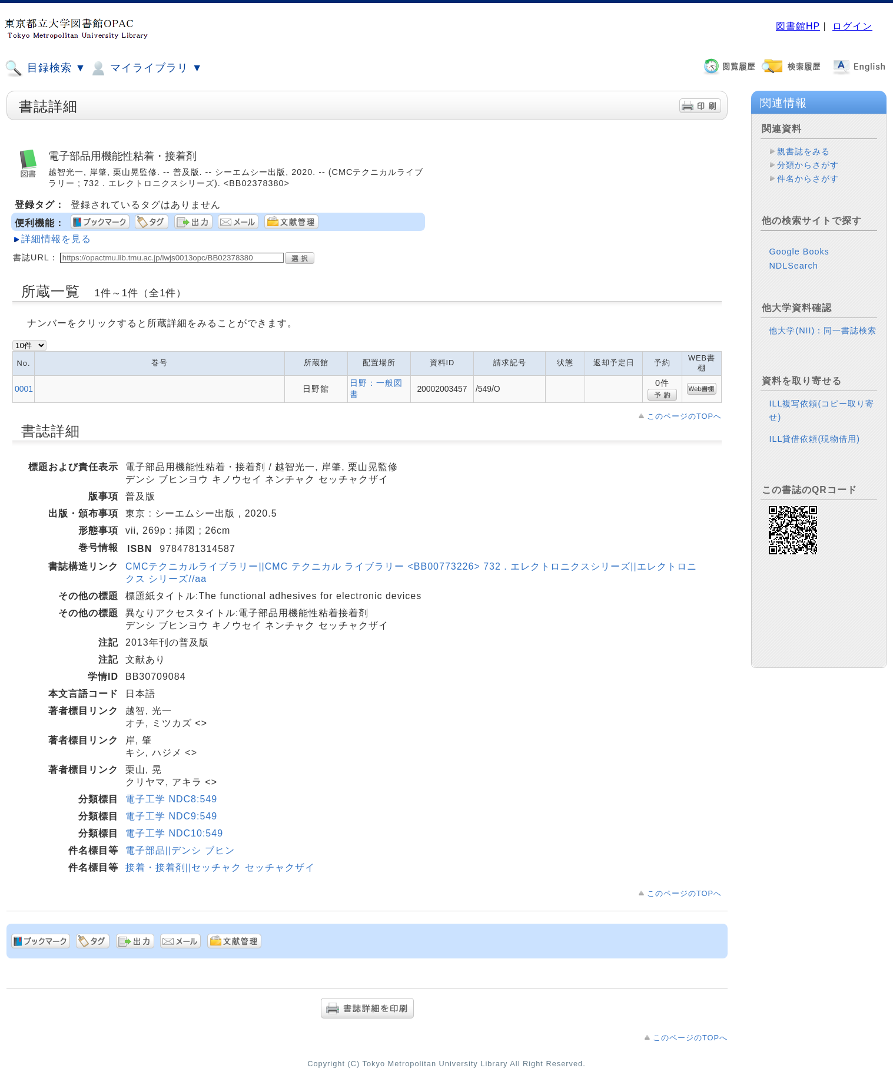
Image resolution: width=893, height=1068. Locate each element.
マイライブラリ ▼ (145, 68)
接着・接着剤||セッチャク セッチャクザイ (220, 867)
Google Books (799, 261)
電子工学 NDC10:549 (174, 833)
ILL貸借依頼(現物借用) (814, 448)
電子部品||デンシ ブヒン (180, 850)
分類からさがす (808, 165)
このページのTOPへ (684, 416)
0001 (24, 389)
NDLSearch (793, 275)
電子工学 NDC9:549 (171, 816)
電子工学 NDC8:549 (171, 799)
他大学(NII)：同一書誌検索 (823, 340)
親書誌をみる (803, 151)
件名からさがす (808, 178)
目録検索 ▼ (45, 68)
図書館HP (798, 26)
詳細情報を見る (56, 239)
